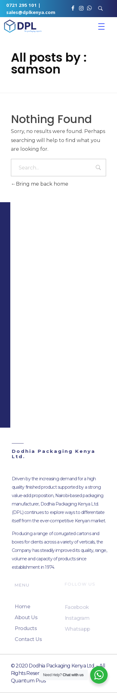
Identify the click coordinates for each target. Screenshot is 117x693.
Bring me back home (39, 184)
